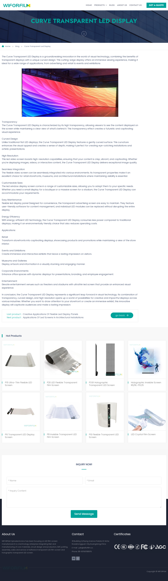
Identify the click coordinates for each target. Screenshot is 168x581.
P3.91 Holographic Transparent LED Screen (102, 384)
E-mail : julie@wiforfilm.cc (82, 548)
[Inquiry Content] (84, 497)
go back (122, 315)
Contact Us (135, 5)
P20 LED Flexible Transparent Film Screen (62, 384)
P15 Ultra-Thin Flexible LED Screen (18, 384)
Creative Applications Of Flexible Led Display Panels (50, 314)
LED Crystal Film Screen (143, 434)
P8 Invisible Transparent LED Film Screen (62, 436)
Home (89, 5)
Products (99, 5)
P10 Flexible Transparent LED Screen (104, 436)
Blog (112, 5)
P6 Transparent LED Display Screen (20, 436)
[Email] (123, 480)
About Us (122, 5)
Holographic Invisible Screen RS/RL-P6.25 (146, 384)
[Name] (45, 480)
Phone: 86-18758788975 (82, 551)
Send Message (84, 514)
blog (17, 46)
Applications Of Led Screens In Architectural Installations (53, 317)
